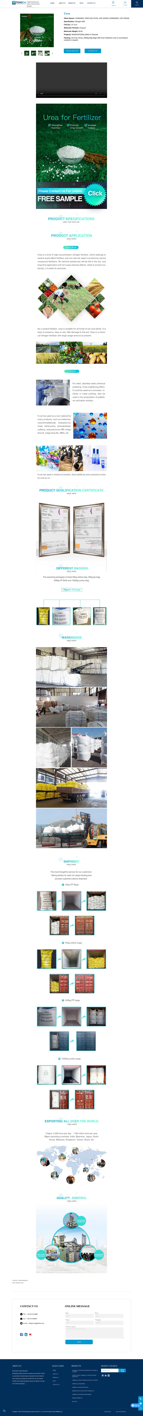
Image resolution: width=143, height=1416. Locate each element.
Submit (79, 1342)
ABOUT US (62, 3)
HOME (52, 3)
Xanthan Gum (20, 1283)
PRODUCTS (71, 3)
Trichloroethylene (23, 1280)
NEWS (81, 3)
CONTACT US (91, 3)
